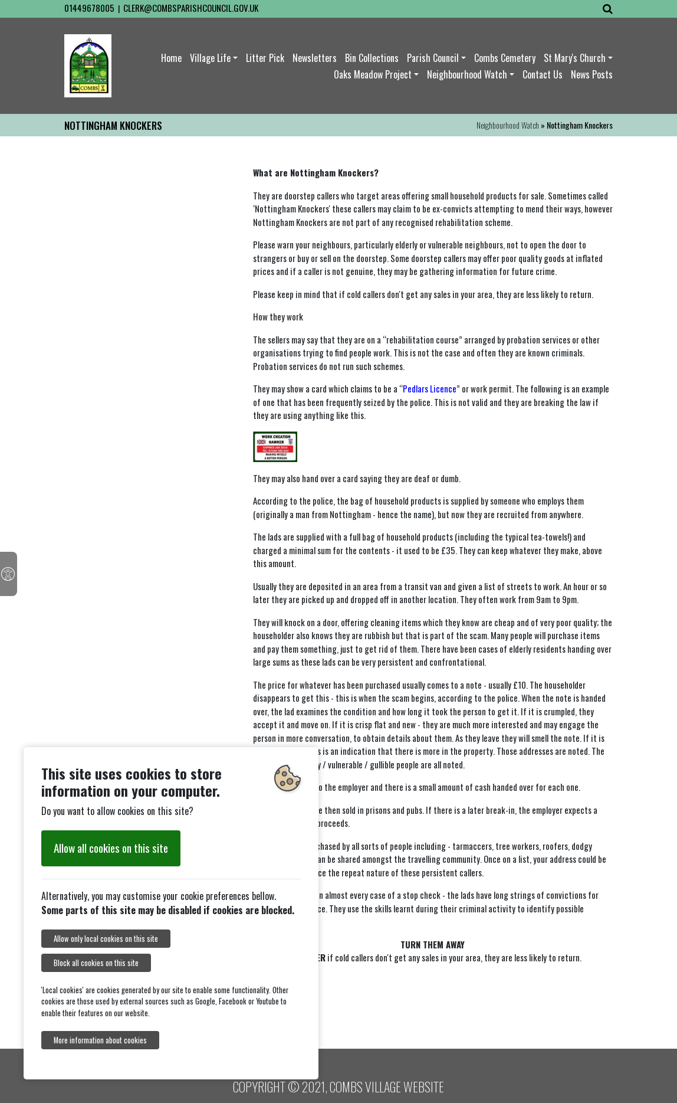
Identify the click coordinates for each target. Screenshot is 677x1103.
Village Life (210, 58)
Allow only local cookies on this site (106, 938)
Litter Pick (265, 58)
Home (171, 58)
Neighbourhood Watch (467, 74)
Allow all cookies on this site (111, 847)
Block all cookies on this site (96, 962)
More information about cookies (100, 1040)
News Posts (592, 74)
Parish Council (433, 58)
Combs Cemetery (504, 58)
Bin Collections (372, 58)
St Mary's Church (575, 58)
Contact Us (542, 74)
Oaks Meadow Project (373, 74)
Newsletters (315, 58)
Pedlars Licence (429, 388)
